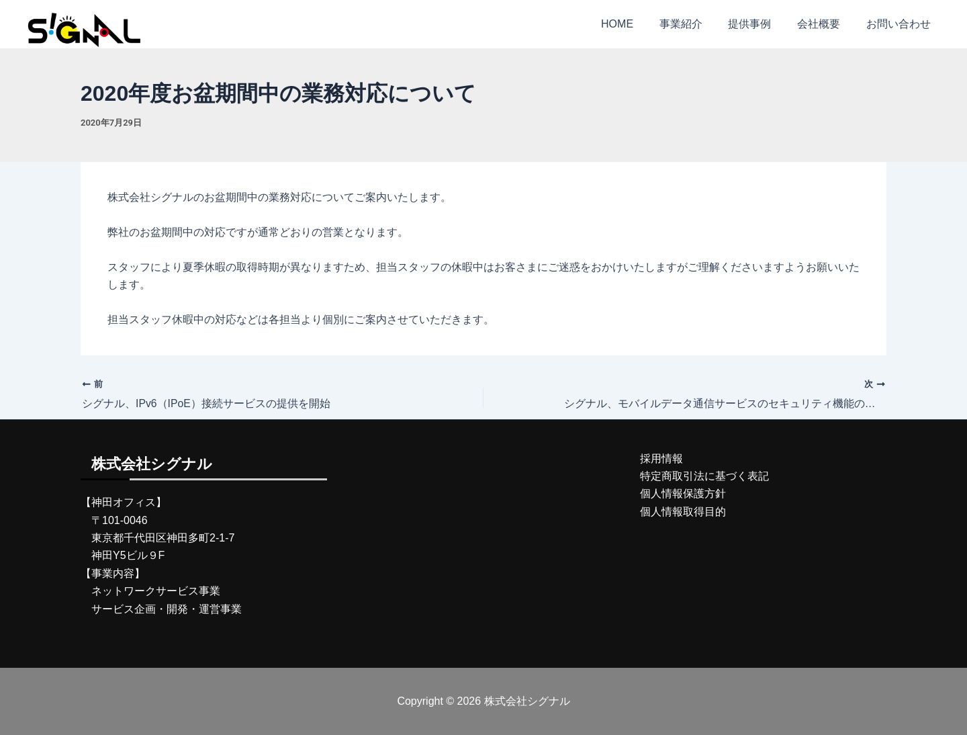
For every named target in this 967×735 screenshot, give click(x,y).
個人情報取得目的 (683, 511)
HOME (637, 24)
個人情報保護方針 (683, 494)
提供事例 (760, 24)
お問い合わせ (900, 24)
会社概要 (825, 24)
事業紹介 (696, 24)
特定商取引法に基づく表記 (704, 476)
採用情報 (661, 458)
